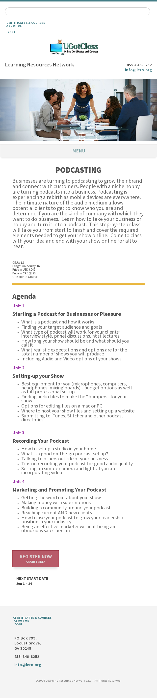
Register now (36, 558)
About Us (14, 26)
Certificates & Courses (25, 23)
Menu (78, 151)
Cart (11, 31)
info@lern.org (138, 69)
